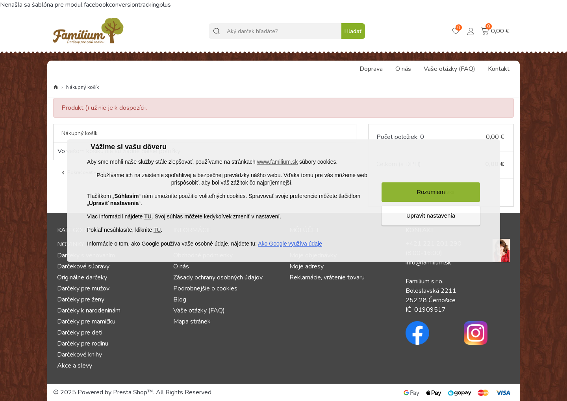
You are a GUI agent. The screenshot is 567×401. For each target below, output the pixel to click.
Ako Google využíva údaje (290, 243)
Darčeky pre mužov (83, 288)
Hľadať (353, 31)
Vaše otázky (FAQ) (449, 69)
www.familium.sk (277, 162)
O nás (403, 69)
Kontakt (499, 69)
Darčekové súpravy (83, 266)
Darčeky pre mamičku (86, 321)
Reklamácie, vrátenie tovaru (327, 277)
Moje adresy (306, 266)
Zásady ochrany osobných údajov (218, 277)
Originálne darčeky (82, 277)
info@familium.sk (428, 262)
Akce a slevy (74, 365)
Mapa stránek (192, 321)
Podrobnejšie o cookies (205, 288)
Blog (179, 299)
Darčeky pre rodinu (82, 343)
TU (148, 217)
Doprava (371, 69)
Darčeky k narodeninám (88, 310)
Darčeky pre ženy (80, 299)
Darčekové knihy (79, 354)
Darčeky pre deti (79, 332)
